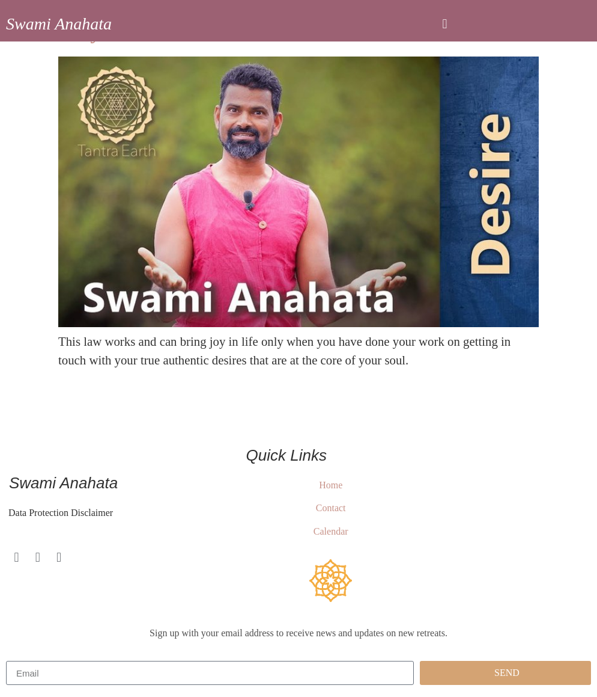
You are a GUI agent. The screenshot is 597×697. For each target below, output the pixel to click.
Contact (331, 508)
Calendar (331, 531)
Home (330, 485)
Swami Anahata (59, 23)
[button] (444, 24)
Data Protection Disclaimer (59, 513)
